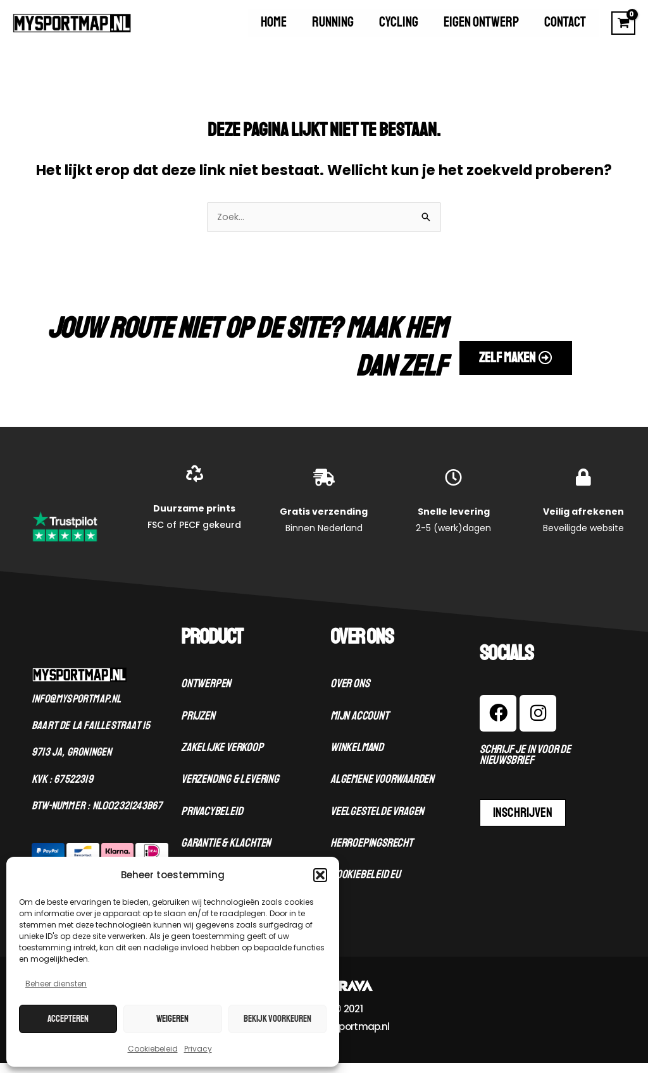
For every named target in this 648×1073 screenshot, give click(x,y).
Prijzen (198, 726)
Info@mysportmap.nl (77, 709)
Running (381, 28)
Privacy (198, 1048)
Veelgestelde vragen (377, 822)
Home (336, 28)
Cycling (433, 28)
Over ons (349, 694)
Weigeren (172, 1019)
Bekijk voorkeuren (277, 1019)
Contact (572, 28)
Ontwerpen (206, 694)
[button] (320, 875)
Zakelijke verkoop (222, 758)
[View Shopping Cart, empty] (623, 28)
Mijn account (359, 726)
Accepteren (68, 1019)
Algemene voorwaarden (382, 789)
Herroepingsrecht (371, 853)
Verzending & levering (230, 789)
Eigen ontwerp (502, 28)
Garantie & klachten (226, 853)
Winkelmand (356, 758)
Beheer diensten (56, 983)
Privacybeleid (211, 822)
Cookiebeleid (153, 1048)
